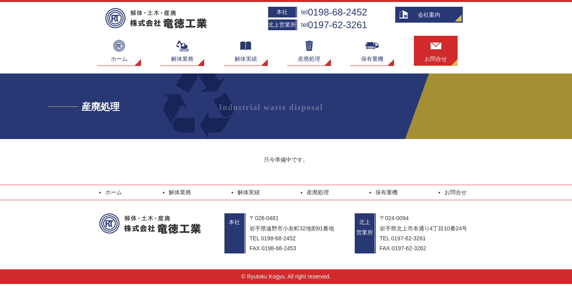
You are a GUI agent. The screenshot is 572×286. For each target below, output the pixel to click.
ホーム (119, 49)
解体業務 (182, 49)
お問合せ (436, 49)
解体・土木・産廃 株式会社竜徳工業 (157, 18)
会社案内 (429, 15)
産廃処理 (309, 49)
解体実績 (246, 49)
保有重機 (372, 49)
